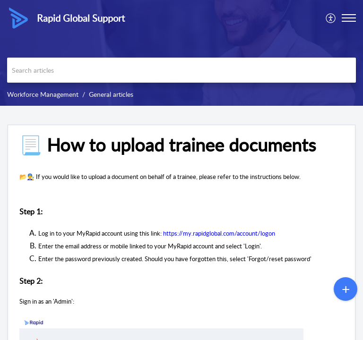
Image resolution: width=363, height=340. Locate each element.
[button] (331, 18)
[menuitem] (331, 18)
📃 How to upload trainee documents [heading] (167, 145)
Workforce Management (42, 94)
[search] (181, 70)
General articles (111, 94)
